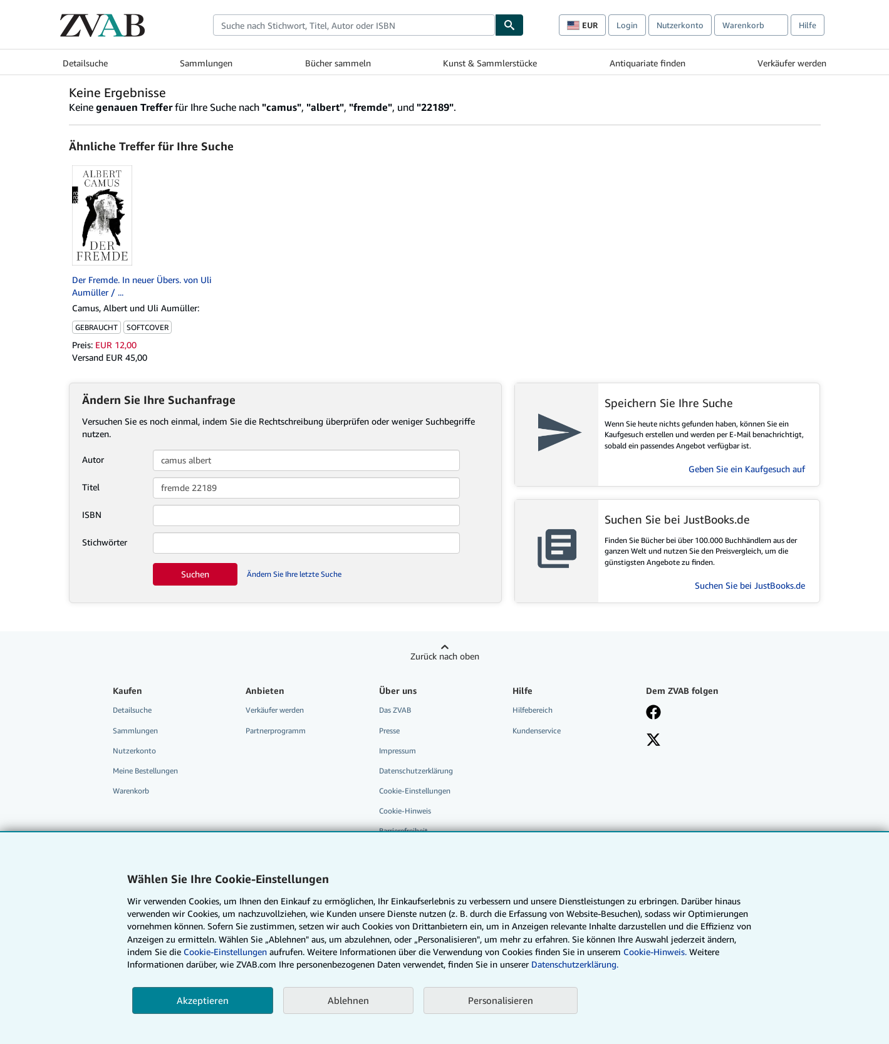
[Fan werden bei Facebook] (653, 713)
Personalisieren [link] (500, 1000)
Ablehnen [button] (348, 1000)
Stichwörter (104, 542)
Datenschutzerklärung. (574, 964)
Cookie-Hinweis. (655, 951)
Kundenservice (536, 730)
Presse (389, 730)
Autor (93, 459)
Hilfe (807, 25)
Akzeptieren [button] (203, 1000)
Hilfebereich (532, 710)
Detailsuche (85, 63)
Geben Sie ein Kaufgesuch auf (747, 468)
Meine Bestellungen (145, 770)
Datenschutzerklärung (416, 770)
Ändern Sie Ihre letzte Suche (294, 574)
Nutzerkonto (680, 25)
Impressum (397, 750)
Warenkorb (131, 790)
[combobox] (354, 25)
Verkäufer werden (791, 63)
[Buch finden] (509, 25)
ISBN (91, 514)
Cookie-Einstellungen (225, 951)
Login (627, 25)
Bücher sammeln (338, 63)
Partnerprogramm (276, 730)
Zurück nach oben (444, 656)
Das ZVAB (395, 710)
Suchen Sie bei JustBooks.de (750, 585)
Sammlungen (206, 63)
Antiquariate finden (647, 63)
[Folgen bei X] (653, 741)
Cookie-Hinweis (405, 810)
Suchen (195, 574)
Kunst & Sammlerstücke (490, 63)
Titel (91, 487)
